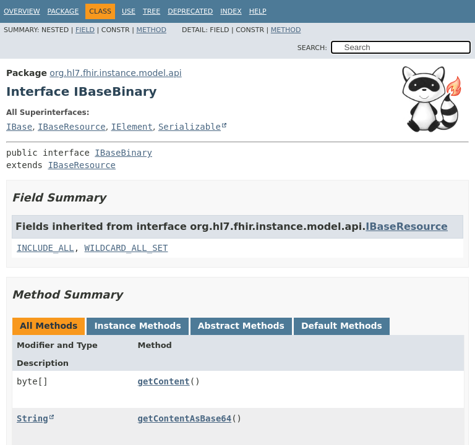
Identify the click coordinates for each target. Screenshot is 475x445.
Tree (151, 11)
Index (230, 11)
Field (85, 30)
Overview (22, 11)
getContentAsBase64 (184, 418)
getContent (163, 381)
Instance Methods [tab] (137, 326)
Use (128, 11)
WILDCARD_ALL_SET (126, 248)
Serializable (189, 127)
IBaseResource (72, 127)
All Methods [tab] (48, 326)
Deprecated (190, 11)
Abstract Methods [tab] (241, 326)
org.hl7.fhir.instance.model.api (115, 73)
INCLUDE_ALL (45, 248)
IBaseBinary (123, 153)
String (32, 418)
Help (258, 11)
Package (63, 11)
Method (151, 30)
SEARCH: (312, 48)
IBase (19, 127)
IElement (132, 127)
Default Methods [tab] (341, 326)
